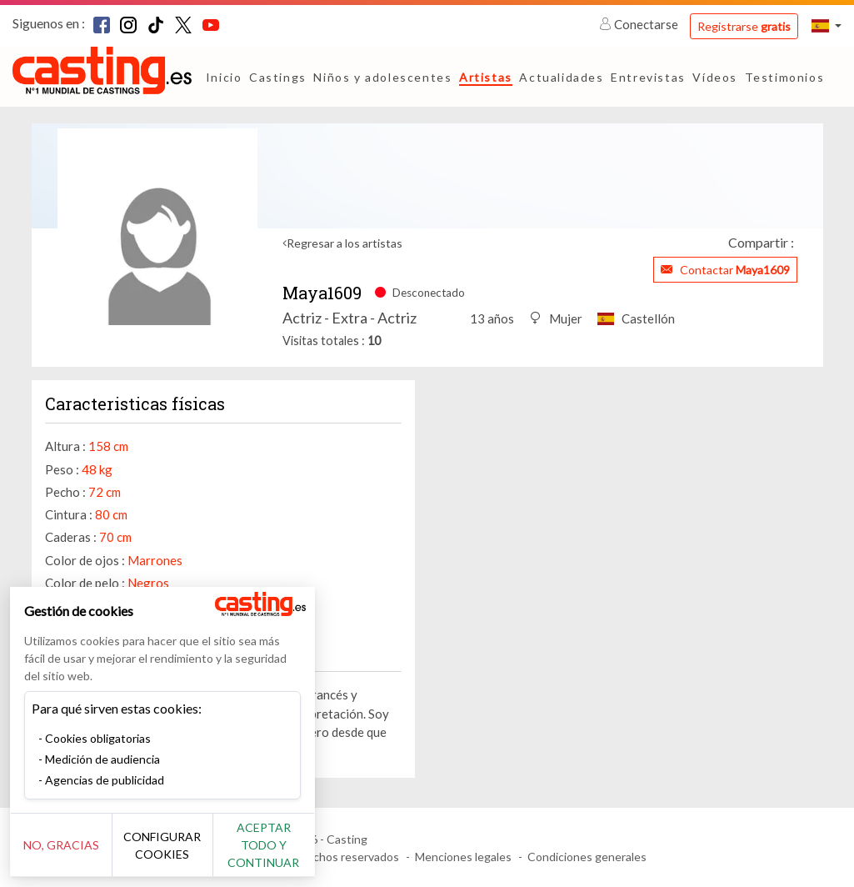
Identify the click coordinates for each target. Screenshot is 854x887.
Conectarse (640, 24)
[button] (827, 25)
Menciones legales (463, 856)
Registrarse (744, 26)
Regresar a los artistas (344, 243)
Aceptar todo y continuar (301, 853)
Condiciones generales (587, 856)
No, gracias (69, 854)
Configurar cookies (185, 853)
